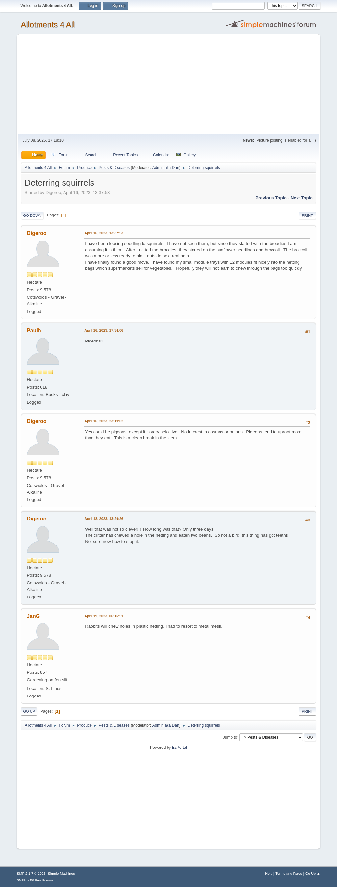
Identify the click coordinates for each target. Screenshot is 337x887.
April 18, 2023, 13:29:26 (103, 518)
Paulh (34, 330)
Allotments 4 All (48, 24)
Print (307, 215)
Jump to (230, 737)
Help (268, 873)
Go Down (32, 215)
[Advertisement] (168, 84)
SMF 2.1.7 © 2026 (31, 873)
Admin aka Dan (165, 167)
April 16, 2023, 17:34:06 (103, 330)
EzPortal (179, 747)
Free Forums (44, 880)
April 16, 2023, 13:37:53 (103, 233)
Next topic (302, 197)
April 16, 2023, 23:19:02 (103, 421)
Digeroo (36, 233)
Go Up (29, 711)
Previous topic (271, 197)
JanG (33, 616)
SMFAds (23, 880)
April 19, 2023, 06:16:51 (103, 616)
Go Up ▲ (312, 873)
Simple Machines (61, 873)
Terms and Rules (288, 873)
